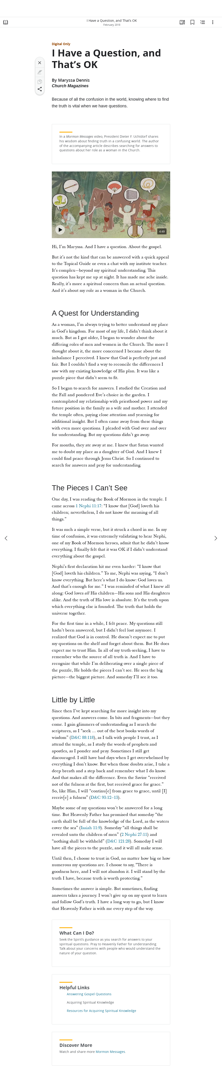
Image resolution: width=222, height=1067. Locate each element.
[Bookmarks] (192, 22)
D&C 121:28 (118, 841)
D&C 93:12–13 (104, 797)
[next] (215, 538)
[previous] (6, 538)
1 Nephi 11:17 (88, 506)
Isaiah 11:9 (90, 828)
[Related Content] (202, 22)
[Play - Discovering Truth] (60, 229)
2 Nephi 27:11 (134, 834)
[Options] (212, 22)
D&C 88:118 (82, 737)
